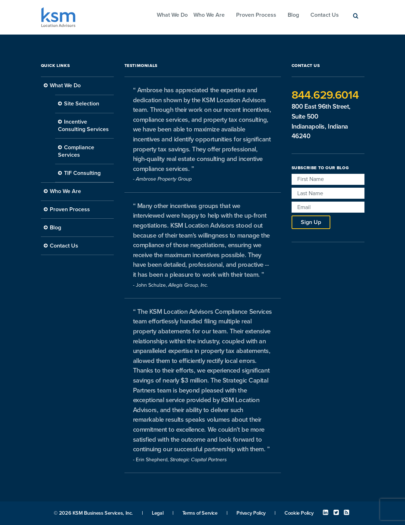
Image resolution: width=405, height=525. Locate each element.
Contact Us (324, 15)
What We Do (172, 15)
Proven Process (256, 15)
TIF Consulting (82, 173)
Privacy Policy (251, 513)
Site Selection (81, 103)
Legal (157, 513)
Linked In (325, 512)
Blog (293, 15)
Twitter (336, 512)
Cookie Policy (298, 513)
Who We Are (209, 15)
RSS (346, 512)
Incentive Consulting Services (83, 125)
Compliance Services (76, 151)
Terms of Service (200, 513)
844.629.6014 (325, 95)
